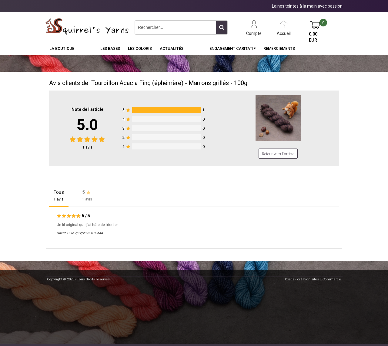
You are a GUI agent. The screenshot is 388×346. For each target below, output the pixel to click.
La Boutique (61, 48)
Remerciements (279, 48)
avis (87, 147)
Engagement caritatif (232, 48)
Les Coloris (140, 48)
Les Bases (110, 48)
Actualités (171, 48)
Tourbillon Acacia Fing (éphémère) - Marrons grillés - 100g (169, 83)
